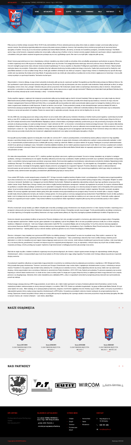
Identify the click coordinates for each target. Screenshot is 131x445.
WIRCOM (120, 441)
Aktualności (85, 424)
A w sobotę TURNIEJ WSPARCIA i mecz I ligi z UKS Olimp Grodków (46, 2)
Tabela (84, 421)
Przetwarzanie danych (73, 429)
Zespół (71, 421)
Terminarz (71, 424)
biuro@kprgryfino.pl (105, 429)
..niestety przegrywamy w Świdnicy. (48, 426)
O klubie (71, 419)
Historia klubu (86, 419)
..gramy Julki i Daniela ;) (45, 423)
